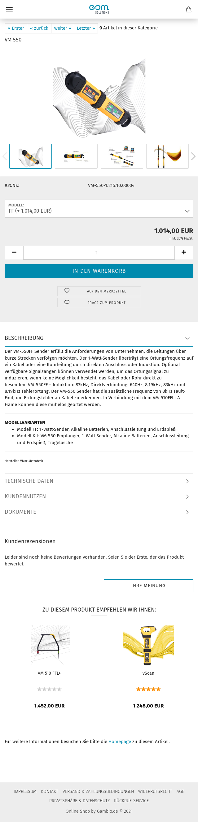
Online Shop (78, 811)
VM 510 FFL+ (49, 673)
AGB (180, 791)
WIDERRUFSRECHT (155, 791)
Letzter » (86, 28)
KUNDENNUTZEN (25, 496)
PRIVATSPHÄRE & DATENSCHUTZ (79, 800)
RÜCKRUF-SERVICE (131, 800)
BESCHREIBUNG (24, 338)
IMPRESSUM (25, 791)
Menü (9, 9)
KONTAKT (49, 791)
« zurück (39, 28)
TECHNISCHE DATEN (29, 481)
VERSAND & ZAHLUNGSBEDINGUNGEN (98, 791)
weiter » (62, 28)
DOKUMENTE (20, 511)
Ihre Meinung (148, 585)
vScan (148, 673)
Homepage (119, 741)
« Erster (16, 28)
